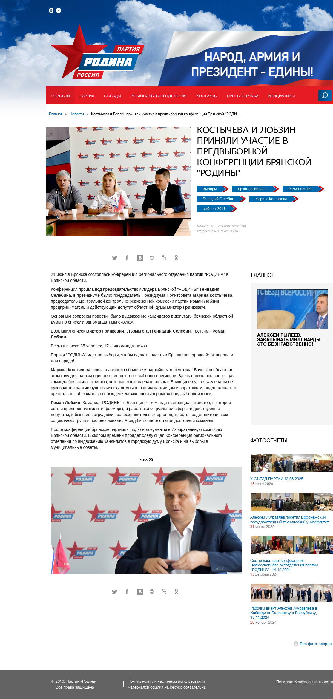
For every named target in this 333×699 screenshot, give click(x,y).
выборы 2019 (214, 208)
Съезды (112, 96)
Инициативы (281, 96)
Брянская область (253, 188)
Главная (55, 114)
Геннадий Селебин (219, 198)
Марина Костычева (271, 198)
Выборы (210, 188)
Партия (87, 96)
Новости (60, 96)
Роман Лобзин (301, 188)
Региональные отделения (159, 96)
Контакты (206, 96)
